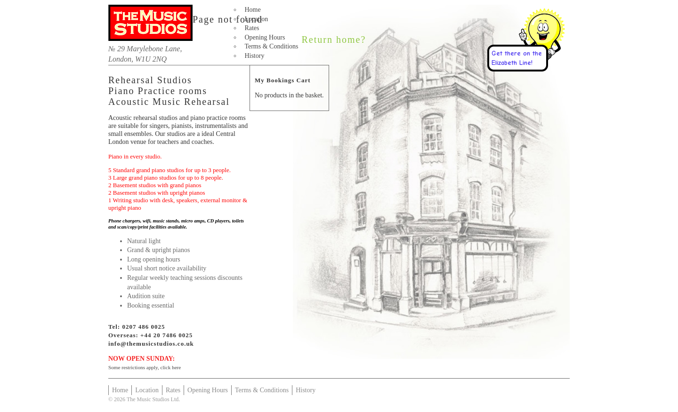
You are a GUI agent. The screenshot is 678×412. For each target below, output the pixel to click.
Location (256, 19)
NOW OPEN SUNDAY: (141, 358)
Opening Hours (264, 37)
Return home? (334, 39)
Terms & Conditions (271, 46)
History (254, 55)
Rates (251, 28)
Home (252, 9)
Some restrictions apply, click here (144, 367)
